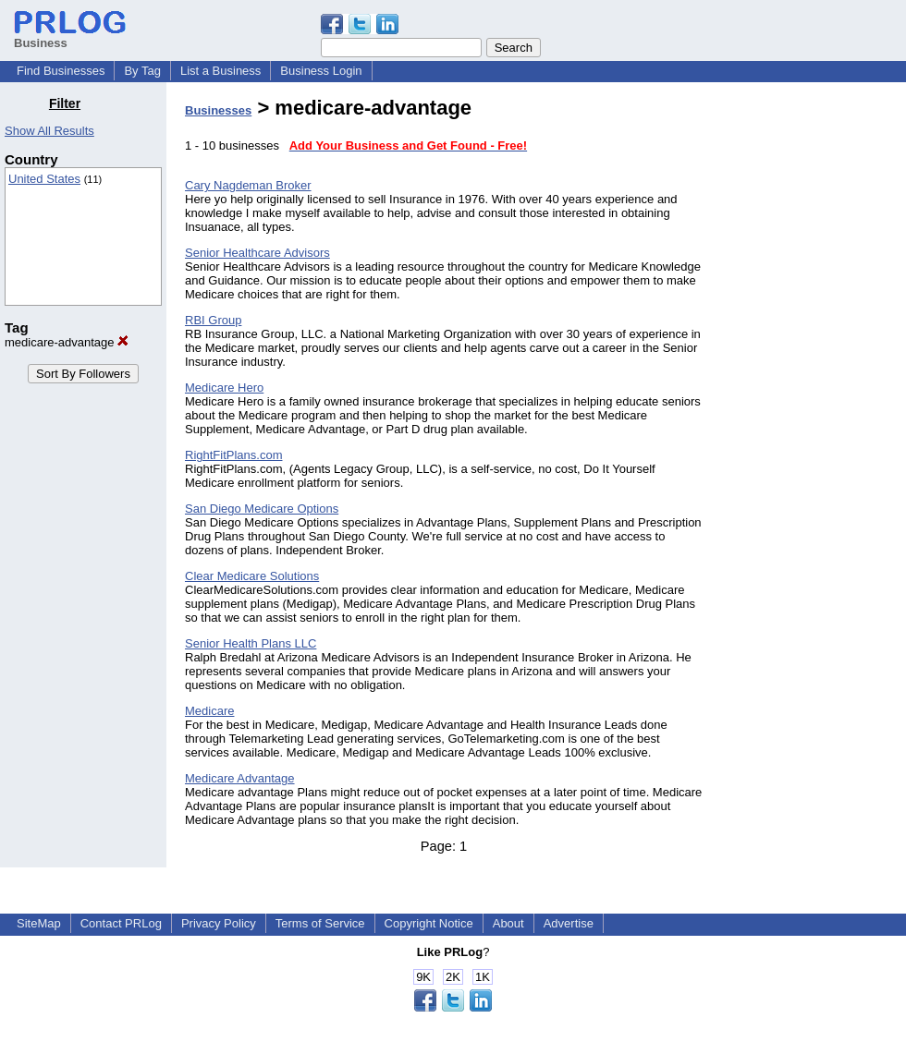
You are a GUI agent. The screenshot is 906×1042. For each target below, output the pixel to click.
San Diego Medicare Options (261, 508)
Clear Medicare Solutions (252, 576)
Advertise (569, 923)
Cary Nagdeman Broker (248, 185)
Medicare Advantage (240, 778)
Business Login (320, 71)
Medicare (209, 711)
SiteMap (39, 923)
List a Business (220, 71)
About (508, 923)
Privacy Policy (218, 923)
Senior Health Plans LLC (250, 643)
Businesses (218, 110)
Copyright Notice (429, 923)
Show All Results (49, 131)
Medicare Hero (224, 387)
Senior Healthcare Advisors (257, 253)
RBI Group (213, 320)
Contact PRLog (121, 923)
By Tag (142, 71)
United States (44, 179)
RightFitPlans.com (233, 455)
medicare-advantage (67, 342)
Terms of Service (320, 923)
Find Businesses (60, 71)
